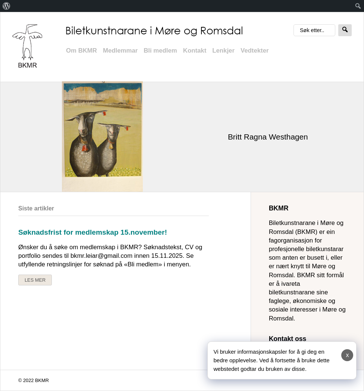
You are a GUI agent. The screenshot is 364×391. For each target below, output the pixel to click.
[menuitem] (6, 6)
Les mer (35, 280)
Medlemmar (120, 50)
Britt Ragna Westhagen (268, 136)
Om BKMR (81, 50)
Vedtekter (255, 50)
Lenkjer (223, 50)
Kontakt (194, 50)
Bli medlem (160, 50)
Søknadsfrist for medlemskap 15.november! (92, 232)
